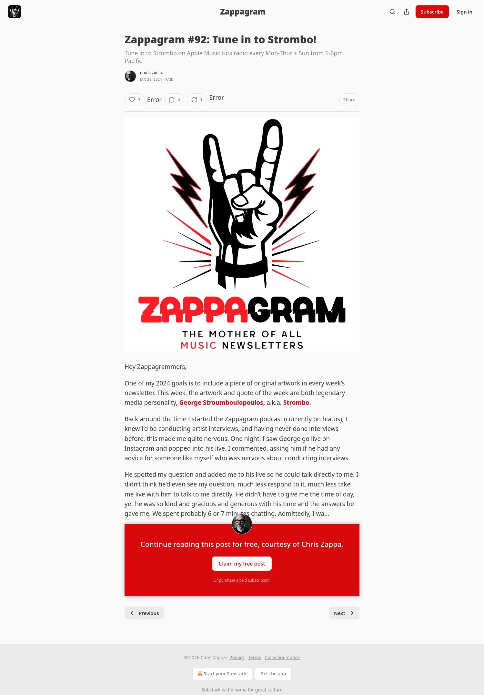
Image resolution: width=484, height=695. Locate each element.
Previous (144, 613)
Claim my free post (242, 563)
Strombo (296, 402)
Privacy (237, 657)
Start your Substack (222, 673)
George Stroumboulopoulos (221, 402)
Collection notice (282, 657)
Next (344, 613)
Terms (254, 657)
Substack (211, 690)
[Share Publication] (406, 11)
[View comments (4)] (174, 99)
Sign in (464, 11)
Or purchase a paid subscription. (242, 580)
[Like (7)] (135, 99)
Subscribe (432, 11)
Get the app (273, 673)
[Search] (392, 11)
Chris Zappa (151, 72)
